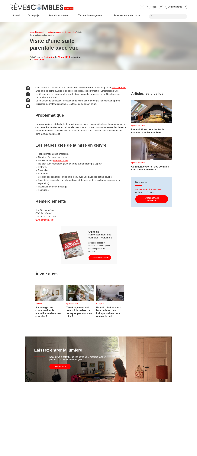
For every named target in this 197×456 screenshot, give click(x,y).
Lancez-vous (60, 366)
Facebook (142, 7)
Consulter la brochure (100, 258)
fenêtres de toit (60, 160)
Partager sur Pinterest (28, 88)
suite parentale (119, 87)
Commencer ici (175, 7)
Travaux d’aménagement (90, 15)
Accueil (16, 15)
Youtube (154, 7)
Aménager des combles (65, 32)
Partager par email (28, 106)
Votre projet (34, 15)
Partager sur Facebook (28, 94)
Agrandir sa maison (58, 15)
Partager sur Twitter (28, 100)
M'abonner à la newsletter (151, 199)
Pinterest (148, 7)
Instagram (161, 7)
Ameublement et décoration (127, 15)
